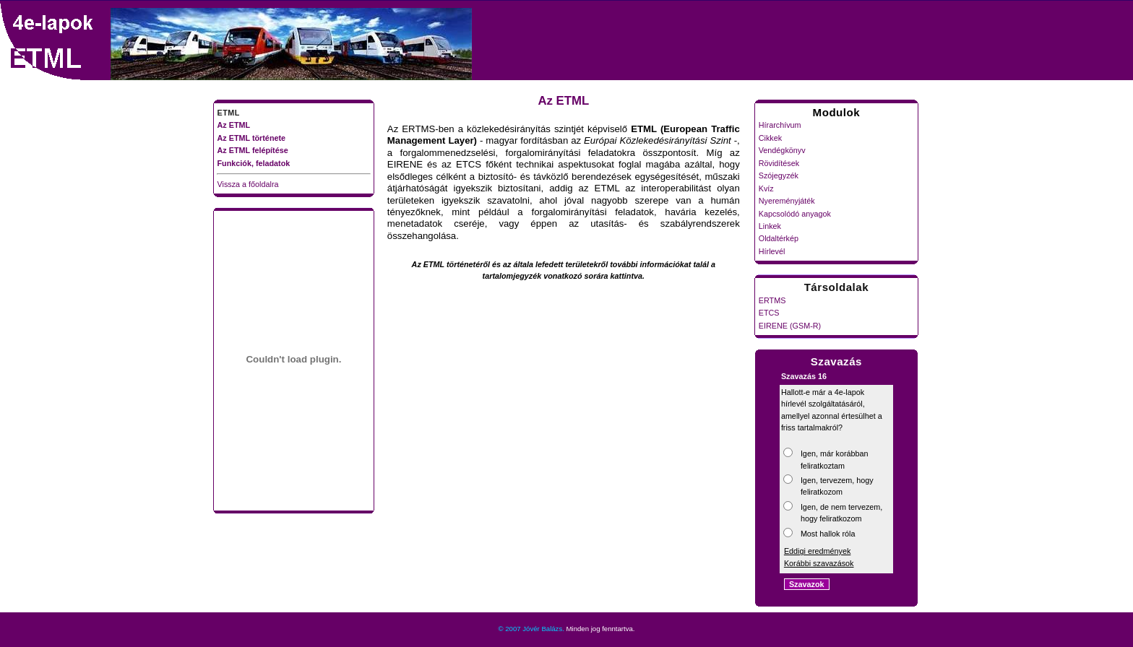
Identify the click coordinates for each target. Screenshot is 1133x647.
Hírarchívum (780, 125)
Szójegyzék (778, 175)
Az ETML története (251, 138)
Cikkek (770, 138)
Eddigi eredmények (817, 551)
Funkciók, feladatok (253, 163)
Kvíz (766, 188)
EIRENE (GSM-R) (790, 325)
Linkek (770, 226)
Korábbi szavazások (819, 563)
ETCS (769, 312)
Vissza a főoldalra (248, 184)
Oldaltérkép (778, 238)
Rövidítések (779, 163)
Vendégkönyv (782, 150)
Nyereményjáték (787, 200)
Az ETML (234, 125)
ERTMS (772, 300)
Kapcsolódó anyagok (795, 213)
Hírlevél (772, 251)
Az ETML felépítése (252, 150)
